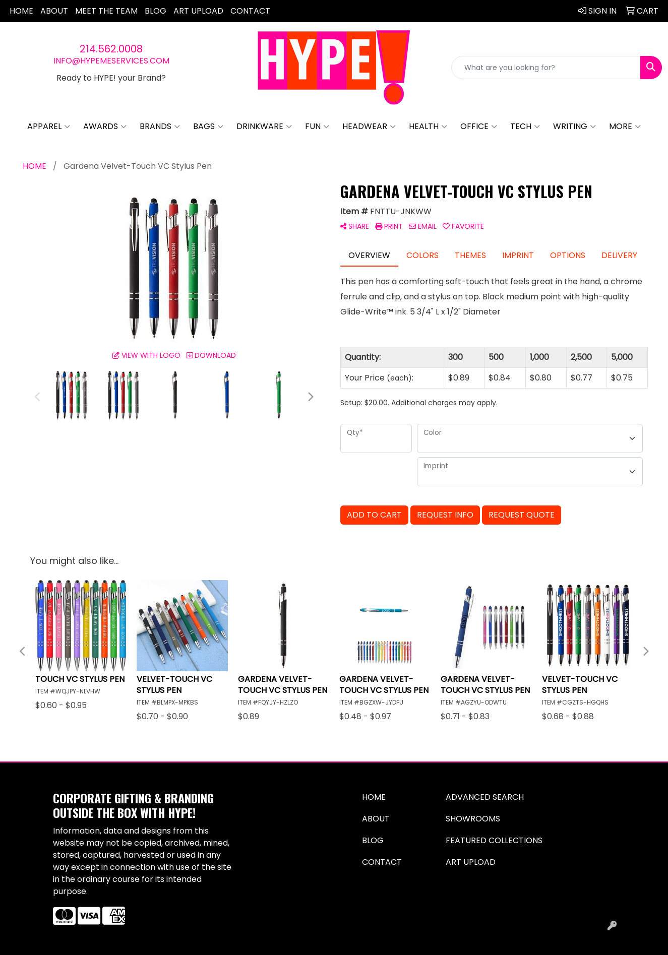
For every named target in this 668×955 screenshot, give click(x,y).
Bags (208, 126)
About (54, 11)
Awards (105, 126)
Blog (155, 11)
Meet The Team (106, 11)
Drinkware (264, 126)
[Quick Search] (546, 67)
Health (428, 126)
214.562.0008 (111, 49)
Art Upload (198, 11)
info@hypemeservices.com (111, 61)
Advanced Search (485, 797)
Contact (250, 11)
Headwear (369, 126)
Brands (160, 126)
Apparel (48, 126)
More (625, 126)
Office (478, 126)
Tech (525, 126)
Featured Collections (494, 840)
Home (21, 11)
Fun (317, 126)
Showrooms (473, 818)
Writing (574, 126)
